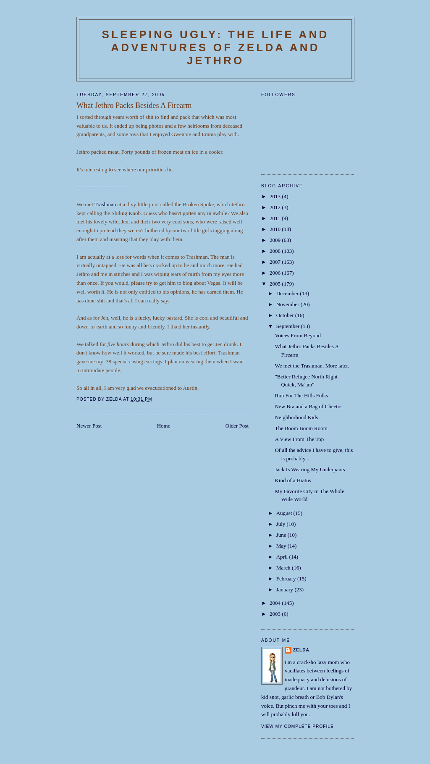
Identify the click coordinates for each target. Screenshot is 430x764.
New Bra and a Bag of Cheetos (308, 406)
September (288, 326)
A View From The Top (299, 439)
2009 (276, 240)
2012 (276, 207)
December (288, 293)
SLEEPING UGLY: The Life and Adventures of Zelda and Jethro (215, 47)
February (286, 578)
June (282, 535)
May (282, 546)
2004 (276, 603)
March (284, 567)
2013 (276, 196)
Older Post (237, 426)
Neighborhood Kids (296, 417)
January (285, 589)
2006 (276, 273)
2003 (276, 614)
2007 (276, 262)
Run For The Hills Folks (301, 395)
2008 (276, 251)
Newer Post (89, 426)
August (285, 513)
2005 (276, 284)
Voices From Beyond (298, 335)
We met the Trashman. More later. (312, 365)
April (282, 557)
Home (163, 426)
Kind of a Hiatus (293, 480)
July (281, 524)
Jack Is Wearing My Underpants (310, 469)
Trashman (105, 204)
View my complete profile (297, 726)
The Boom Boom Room (301, 428)
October (285, 315)
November (288, 304)
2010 (276, 229)
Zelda (301, 650)
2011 (276, 218)
